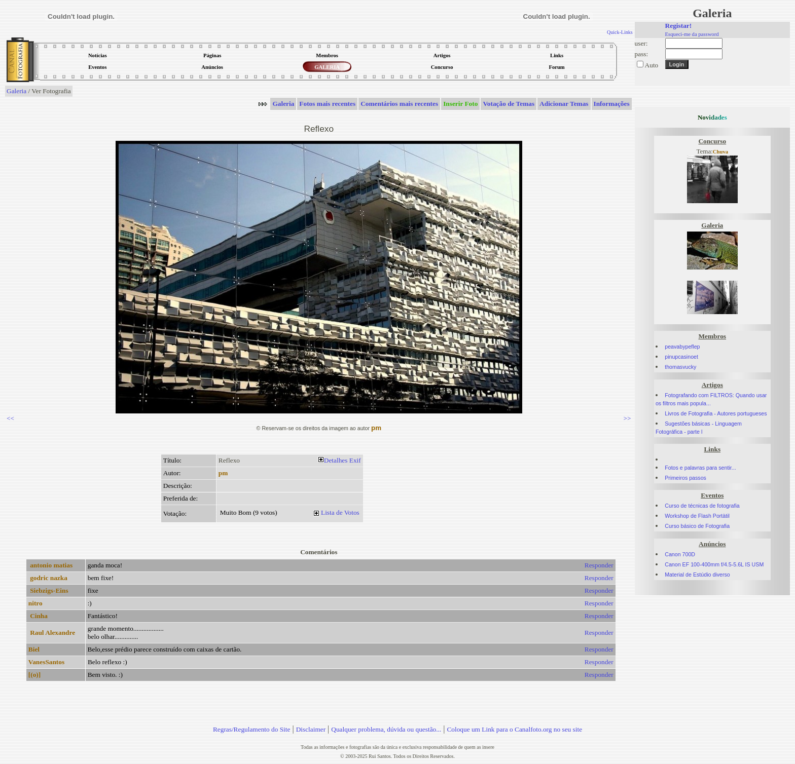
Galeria (16, 91)
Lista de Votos (340, 512)
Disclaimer (311, 729)
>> (627, 418)
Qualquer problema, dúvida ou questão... (386, 729)
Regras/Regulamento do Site (252, 729)
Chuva (720, 152)
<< (10, 418)
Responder (599, 565)
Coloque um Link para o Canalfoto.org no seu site (514, 729)
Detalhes (336, 460)
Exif (355, 460)
